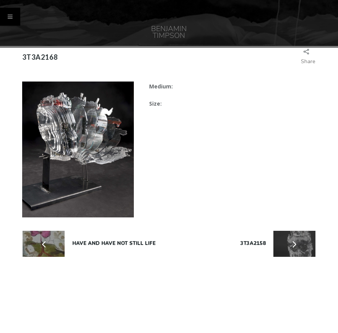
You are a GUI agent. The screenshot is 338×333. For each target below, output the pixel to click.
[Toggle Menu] (10, 17)
